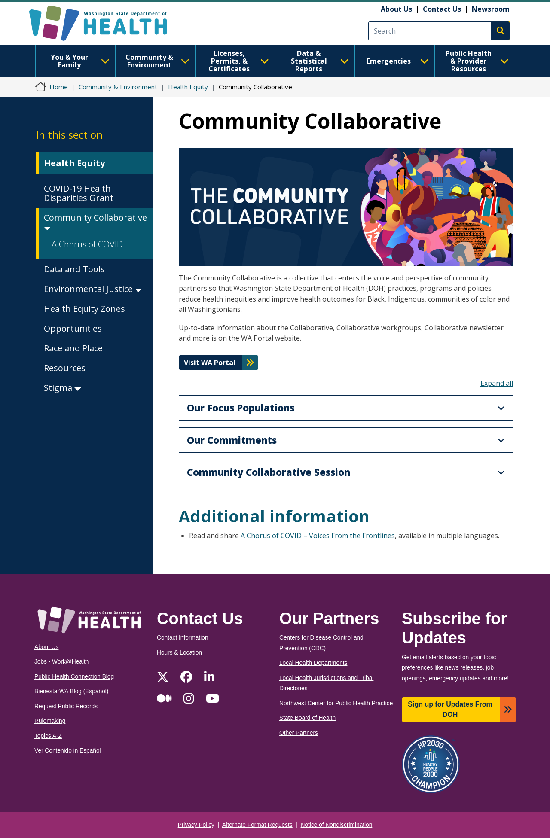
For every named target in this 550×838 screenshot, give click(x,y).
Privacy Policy (196, 825)
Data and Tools (74, 269)
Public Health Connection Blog (74, 676)
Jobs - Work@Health (61, 661)
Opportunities (73, 328)
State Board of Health (307, 718)
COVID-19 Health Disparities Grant (78, 193)
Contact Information (182, 637)
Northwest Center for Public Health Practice (336, 703)
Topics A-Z (48, 736)
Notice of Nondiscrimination (337, 825)
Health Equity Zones (84, 308)
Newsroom (491, 9)
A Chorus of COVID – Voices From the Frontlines (318, 535)
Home (58, 86)
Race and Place (73, 348)
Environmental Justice (93, 289)
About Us (396, 9)
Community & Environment (157, 61)
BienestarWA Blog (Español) (71, 691)
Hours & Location (179, 652)
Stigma (62, 387)
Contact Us (442, 9)
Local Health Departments (313, 663)
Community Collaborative (95, 221)
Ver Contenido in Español (67, 750)
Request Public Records (66, 706)
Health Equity (188, 86)
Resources (65, 368)
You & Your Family (80, 61)
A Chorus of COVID (87, 244)
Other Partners (298, 733)
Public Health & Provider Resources (477, 61)
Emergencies (398, 61)
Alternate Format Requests (257, 825)
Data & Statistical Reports (320, 61)
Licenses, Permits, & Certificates (238, 61)
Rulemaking (49, 721)
